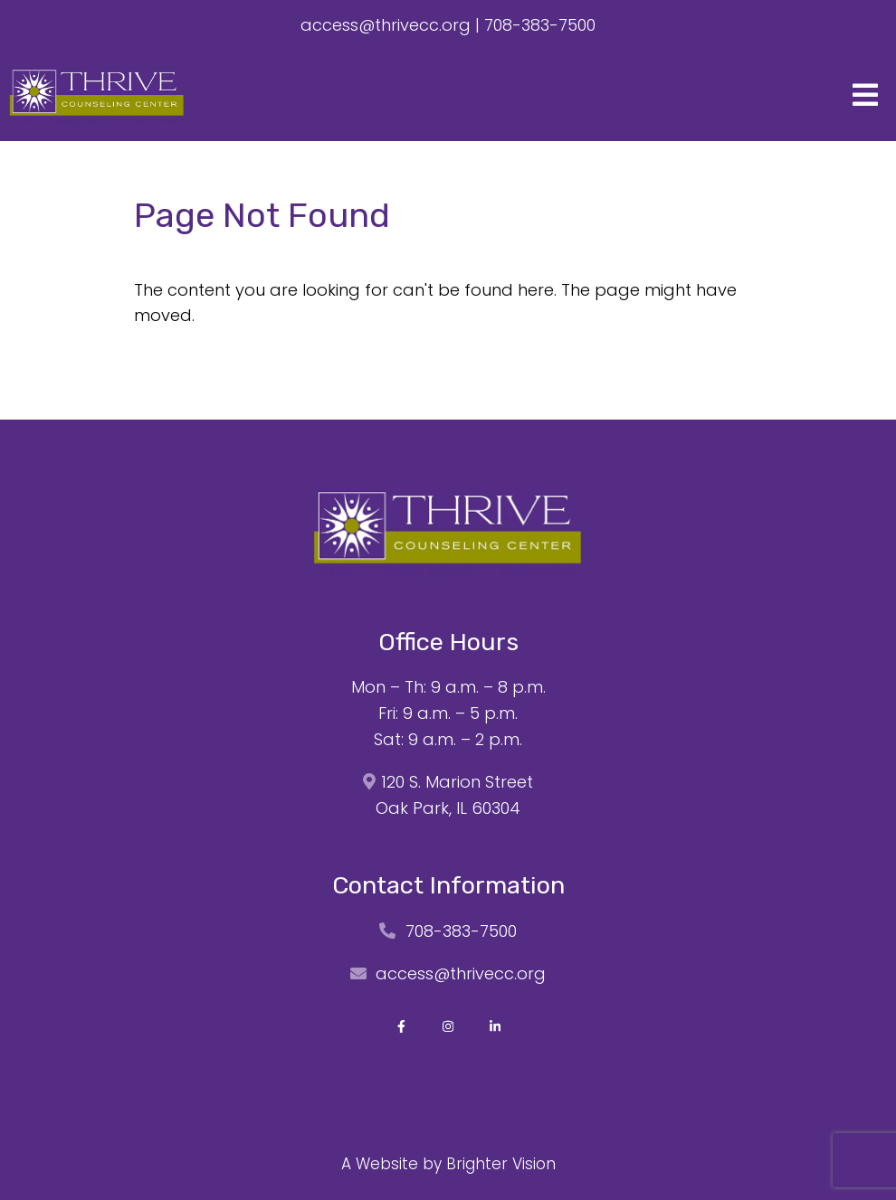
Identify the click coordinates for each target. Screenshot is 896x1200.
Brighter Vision (501, 1164)
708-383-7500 (540, 25)
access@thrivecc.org (385, 25)
